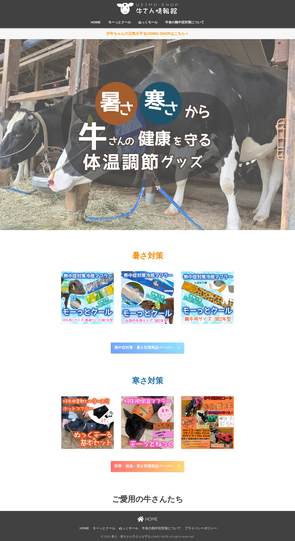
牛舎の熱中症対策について (184, 22)
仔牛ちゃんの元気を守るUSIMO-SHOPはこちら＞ (147, 34)
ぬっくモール (148, 22)
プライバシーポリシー (201, 528)
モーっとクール (119, 22)
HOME (96, 22)
